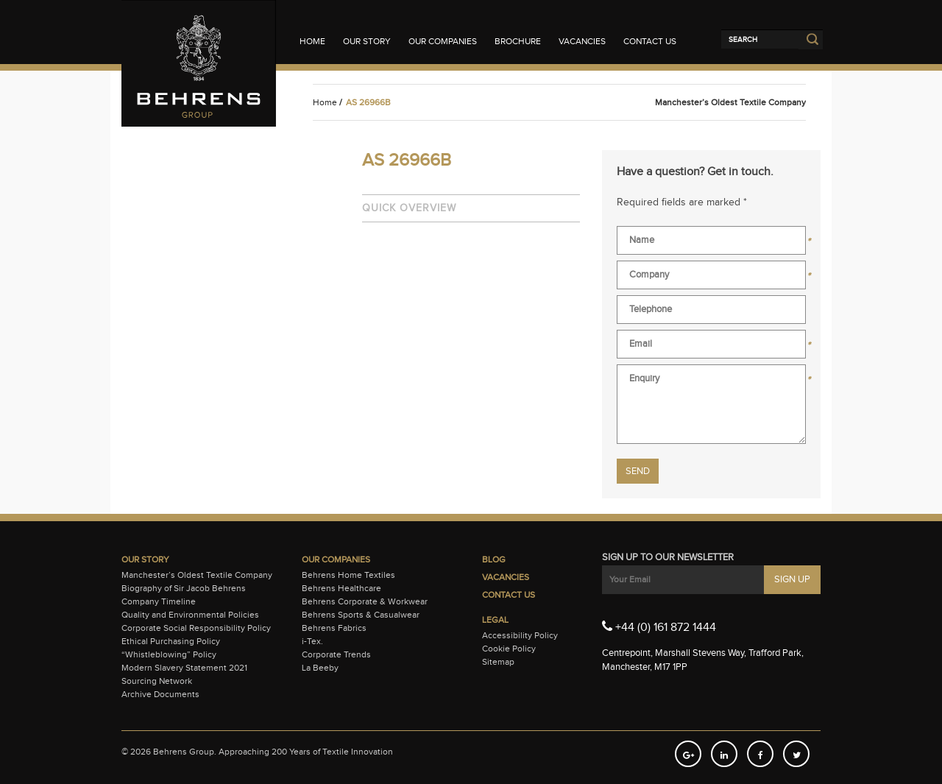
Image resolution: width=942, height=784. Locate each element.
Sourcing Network (156, 681)
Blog (494, 559)
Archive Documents (160, 694)
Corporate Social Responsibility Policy (196, 628)
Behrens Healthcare (341, 588)
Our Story (367, 41)
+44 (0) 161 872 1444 (659, 626)
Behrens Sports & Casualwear (360, 615)
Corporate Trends (336, 654)
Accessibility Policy (520, 635)
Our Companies (442, 41)
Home (312, 41)
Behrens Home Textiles (348, 575)
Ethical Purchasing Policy (170, 641)
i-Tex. (312, 641)
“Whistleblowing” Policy (168, 654)
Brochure (518, 41)
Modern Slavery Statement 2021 (184, 668)
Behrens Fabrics (334, 628)
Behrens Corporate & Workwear (365, 601)
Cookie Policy (509, 648)
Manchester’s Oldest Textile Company (196, 575)
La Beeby (320, 668)
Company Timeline (158, 601)
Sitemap (498, 662)
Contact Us (649, 41)
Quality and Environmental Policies (190, 615)
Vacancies (582, 41)
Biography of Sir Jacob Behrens (183, 588)
